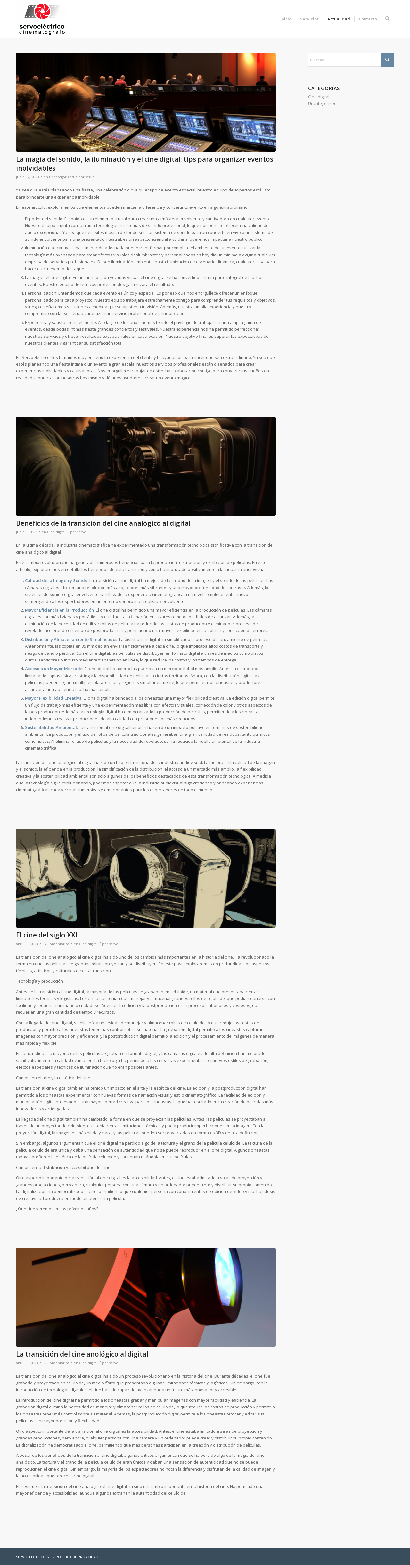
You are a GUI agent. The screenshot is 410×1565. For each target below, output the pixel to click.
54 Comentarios (56, 944)
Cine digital (56, 532)
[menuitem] (286, 19)
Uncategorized (61, 177)
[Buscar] (387, 19)
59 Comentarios (56, 1363)
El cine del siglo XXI (46, 934)
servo (90, 177)
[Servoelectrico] (42, 19)
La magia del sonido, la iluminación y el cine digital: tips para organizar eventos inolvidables (144, 163)
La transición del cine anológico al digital (82, 1354)
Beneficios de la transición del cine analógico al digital (103, 523)
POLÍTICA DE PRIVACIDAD (77, 1556)
